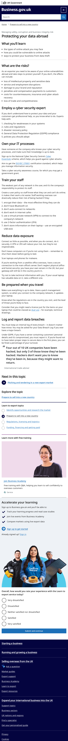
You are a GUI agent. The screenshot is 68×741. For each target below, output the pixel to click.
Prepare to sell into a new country (24, 24)
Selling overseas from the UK (17, 661)
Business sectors (9, 710)
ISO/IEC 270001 (23, 163)
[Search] (63, 17)
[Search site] (31, 17)
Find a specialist (9, 720)
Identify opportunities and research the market (28, 410)
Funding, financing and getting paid (23, 427)
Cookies (5, 739)
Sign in (23, 534)
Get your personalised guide (15, 725)
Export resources (9, 691)
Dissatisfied (13, 606)
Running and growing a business (19, 652)
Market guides (8, 671)
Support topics (8, 705)
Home (4, 24)
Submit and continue (34, 631)
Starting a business (12, 643)
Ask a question (13, 666)
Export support (9, 676)
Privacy (5, 734)
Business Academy (10, 681)
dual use (35, 310)
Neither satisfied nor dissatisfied (24, 612)
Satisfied (12, 617)
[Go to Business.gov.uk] (16, 9)
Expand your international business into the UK (27, 700)
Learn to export (9, 686)
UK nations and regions (13, 715)
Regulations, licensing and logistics (23, 422)
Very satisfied (14, 623)
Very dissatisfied (16, 600)
